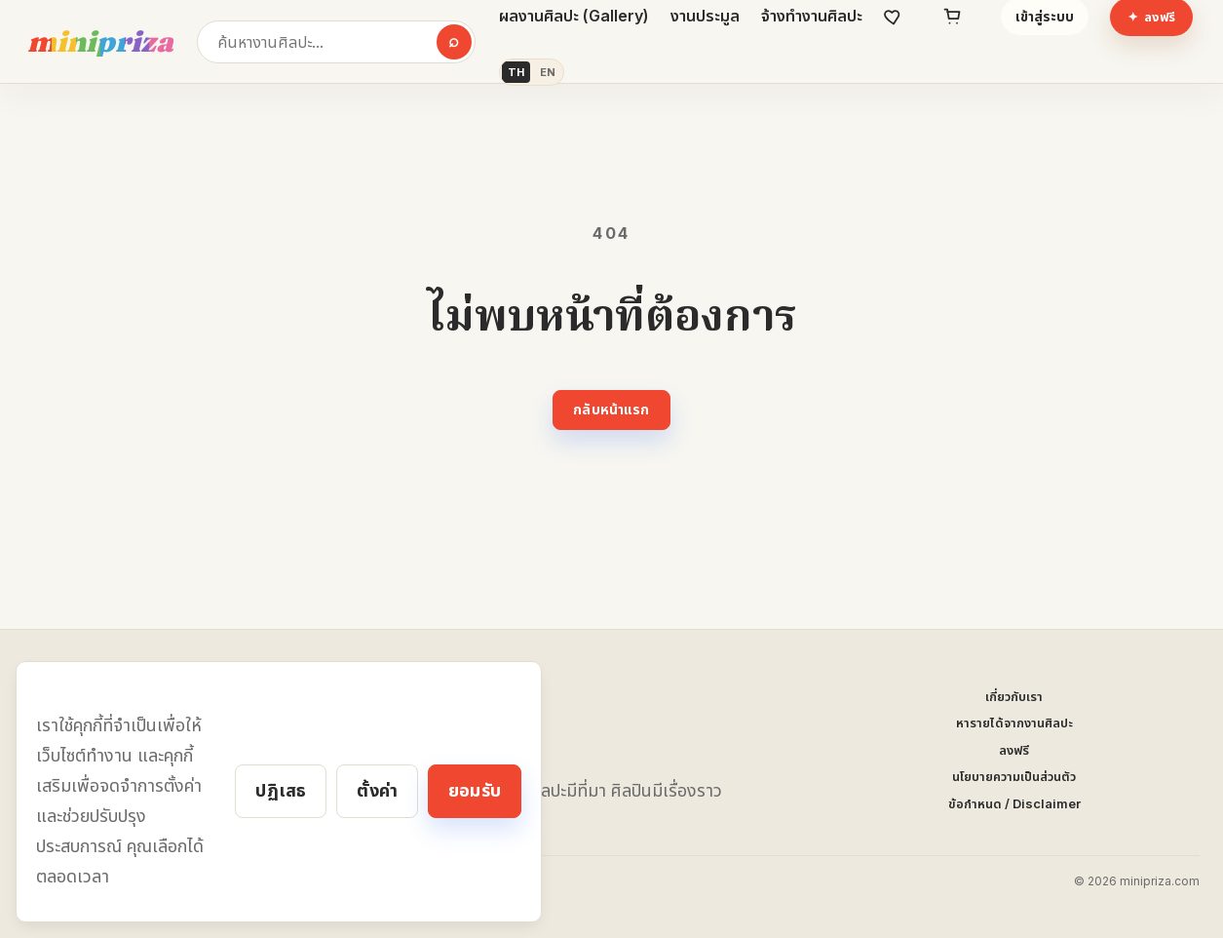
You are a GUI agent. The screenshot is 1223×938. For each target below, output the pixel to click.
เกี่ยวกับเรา (1014, 696)
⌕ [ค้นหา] (453, 41)
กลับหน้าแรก (611, 409)
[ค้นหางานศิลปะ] (336, 41)
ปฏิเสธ (280, 790)
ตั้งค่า (377, 790)
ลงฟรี (1014, 750)
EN (547, 72)
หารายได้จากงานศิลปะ (1014, 722)
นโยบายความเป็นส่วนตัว (1014, 776)
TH (516, 72)
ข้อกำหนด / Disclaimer (1014, 803)
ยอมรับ (474, 790)
